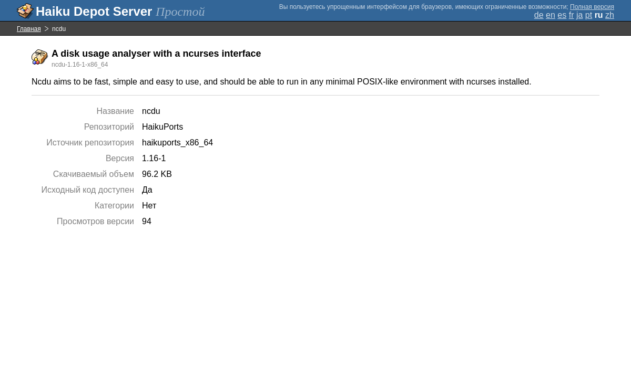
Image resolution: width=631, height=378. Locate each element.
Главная (29, 29)
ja (579, 14)
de (539, 14)
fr (571, 14)
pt (588, 14)
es (561, 14)
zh (609, 14)
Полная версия (592, 6)
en (550, 14)
